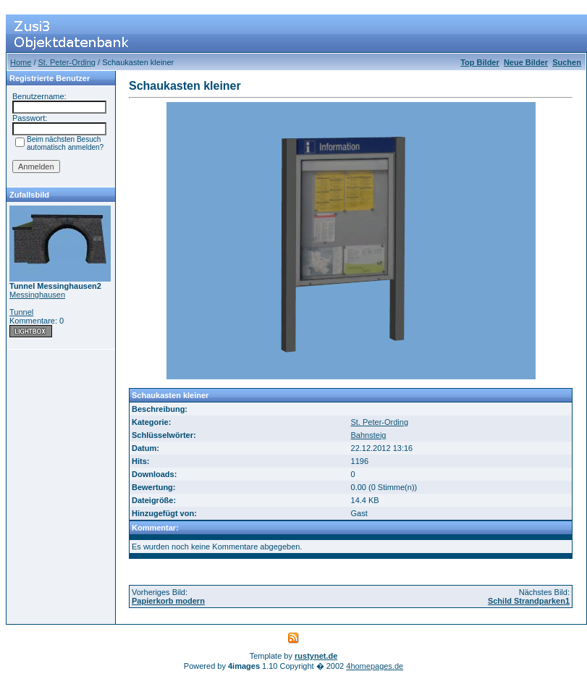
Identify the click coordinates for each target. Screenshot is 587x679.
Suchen (566, 62)
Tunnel (21, 312)
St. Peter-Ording (67, 62)
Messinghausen (37, 294)
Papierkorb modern (168, 600)
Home (20, 62)
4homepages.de (374, 666)
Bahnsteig (369, 435)
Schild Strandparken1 (529, 600)
